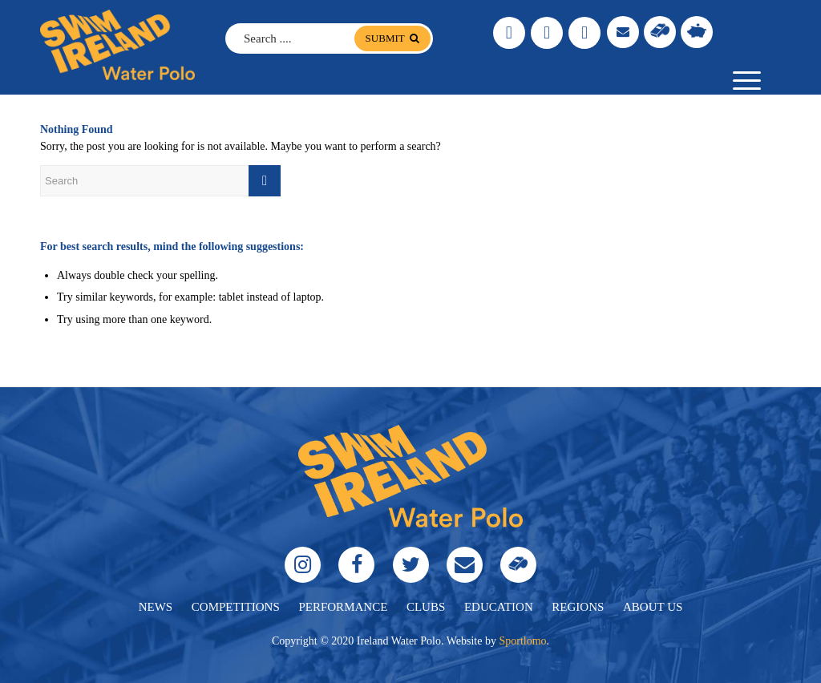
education (498, 606)
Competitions (236, 606)
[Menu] (741, 81)
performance (342, 606)
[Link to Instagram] (509, 33)
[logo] (117, 45)
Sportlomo (522, 641)
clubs (425, 606)
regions (578, 606)
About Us (652, 606)
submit (392, 38)
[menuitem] (741, 81)
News (156, 606)
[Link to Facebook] (547, 33)
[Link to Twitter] (584, 33)
